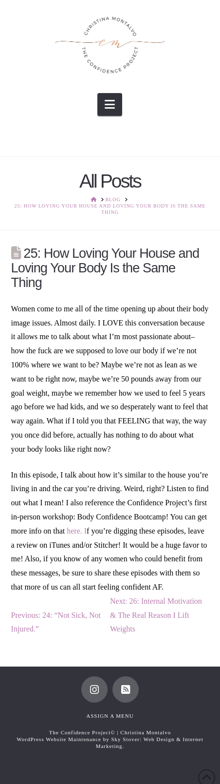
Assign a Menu (109, 716)
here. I (77, 531)
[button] (109, 104)
